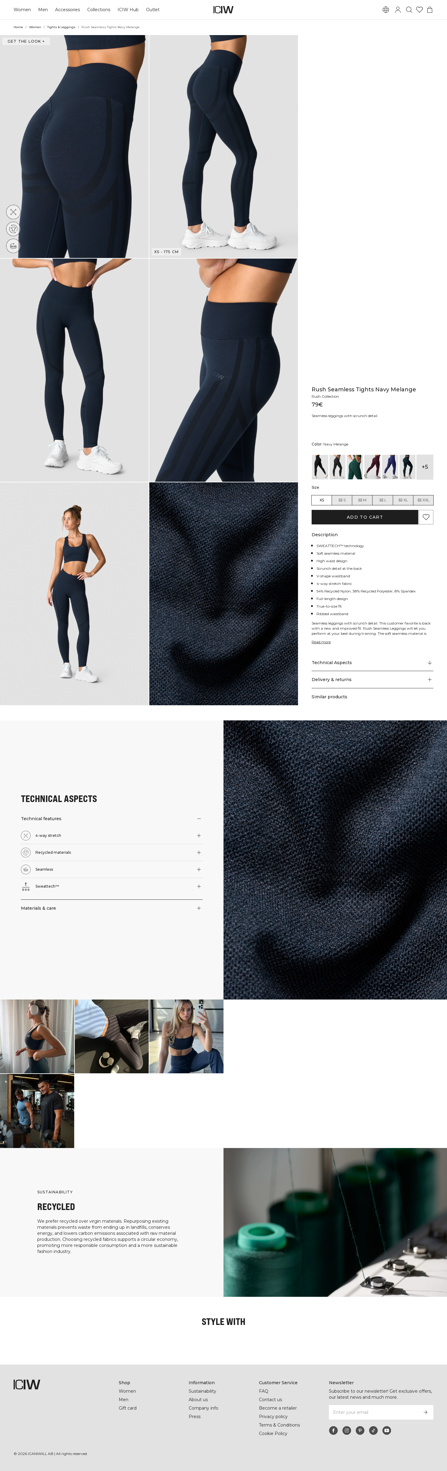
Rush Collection (326, 396)
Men (42, 9)
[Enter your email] (373, 1412)
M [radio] (362, 500)
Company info (204, 1408)
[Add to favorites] (426, 517)
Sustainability (203, 1391)
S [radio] (342, 500)
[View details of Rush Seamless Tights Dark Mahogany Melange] (372, 467)
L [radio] (382, 500)
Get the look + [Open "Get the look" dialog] (25, 41)
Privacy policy (274, 1416)
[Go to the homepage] (223, 9)
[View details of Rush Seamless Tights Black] (320, 467)
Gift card (128, 1408)
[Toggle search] (409, 10)
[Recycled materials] (13, 228)
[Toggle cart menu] (430, 10)
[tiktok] (373, 1430)
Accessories (66, 9)
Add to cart (364, 517)
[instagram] (347, 1430)
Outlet (151, 9)
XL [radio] (403, 500)
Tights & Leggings (61, 27)
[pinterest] (360, 1430)
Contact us (270, 1399)
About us (198, 1399)
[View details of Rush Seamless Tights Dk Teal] (407, 467)
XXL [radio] (423, 500)
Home (18, 27)
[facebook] (333, 1430)
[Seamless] (14, 244)
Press (194, 1416)
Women (22, 9)
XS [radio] (322, 500)
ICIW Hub (127, 9)
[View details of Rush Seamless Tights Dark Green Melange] (354, 467)
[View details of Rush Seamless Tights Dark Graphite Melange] (337, 467)
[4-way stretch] (13, 212)
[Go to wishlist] (419, 10)
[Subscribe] (425, 1412)
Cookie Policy (273, 1433)
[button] (74, 146)
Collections (98, 9)
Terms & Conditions (279, 1425)
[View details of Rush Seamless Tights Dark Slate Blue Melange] (390, 467)
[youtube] (387, 1430)
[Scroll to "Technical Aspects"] (372, 662)
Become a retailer (278, 1408)
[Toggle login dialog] (398, 10)
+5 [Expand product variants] (425, 467)
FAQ (263, 1391)
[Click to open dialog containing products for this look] (37, 1037)
